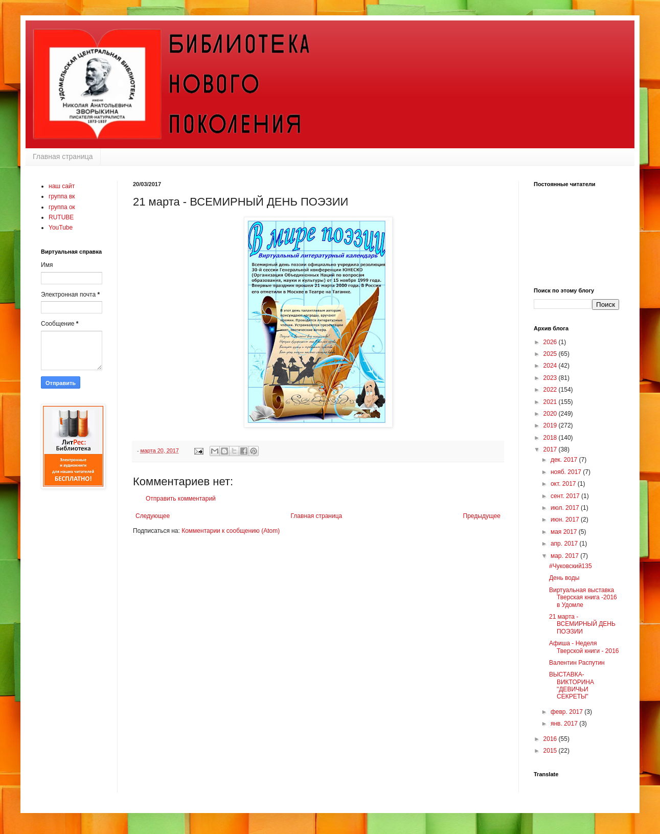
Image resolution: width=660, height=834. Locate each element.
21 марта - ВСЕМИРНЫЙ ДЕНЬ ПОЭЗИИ (582, 624)
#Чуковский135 (570, 566)
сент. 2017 (566, 496)
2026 (551, 342)
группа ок (62, 207)
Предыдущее (481, 516)
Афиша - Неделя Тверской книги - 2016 (584, 647)
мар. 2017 (565, 555)
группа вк (62, 196)
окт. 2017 (564, 483)
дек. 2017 (565, 459)
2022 (551, 389)
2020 (551, 413)
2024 (551, 365)
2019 (551, 425)
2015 (551, 750)
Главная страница (63, 156)
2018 (551, 437)
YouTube (61, 227)
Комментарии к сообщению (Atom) (230, 530)
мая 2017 (565, 531)
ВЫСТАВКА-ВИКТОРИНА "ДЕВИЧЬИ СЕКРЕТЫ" (571, 685)
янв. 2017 (565, 723)
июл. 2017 (566, 507)
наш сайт (62, 186)
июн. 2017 (566, 519)
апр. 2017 (565, 543)
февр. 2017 (567, 711)
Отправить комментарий (181, 498)
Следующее (152, 516)
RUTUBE (61, 217)
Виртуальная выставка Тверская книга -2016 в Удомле (583, 597)
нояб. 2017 (567, 472)
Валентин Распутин (577, 662)
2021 (551, 401)
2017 (551, 449)
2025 (551, 353)
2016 (551, 738)
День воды (564, 577)
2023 (551, 377)
